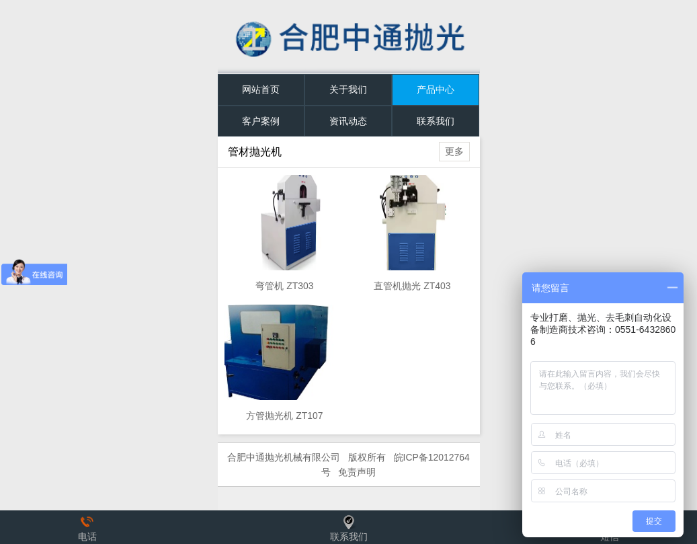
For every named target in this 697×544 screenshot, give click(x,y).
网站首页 (261, 89)
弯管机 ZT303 (284, 285)
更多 (454, 151)
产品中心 (435, 89)
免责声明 (357, 472)
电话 (87, 527)
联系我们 (435, 121)
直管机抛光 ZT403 (412, 285)
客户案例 (261, 121)
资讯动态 (348, 121)
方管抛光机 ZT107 (284, 415)
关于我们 (348, 89)
